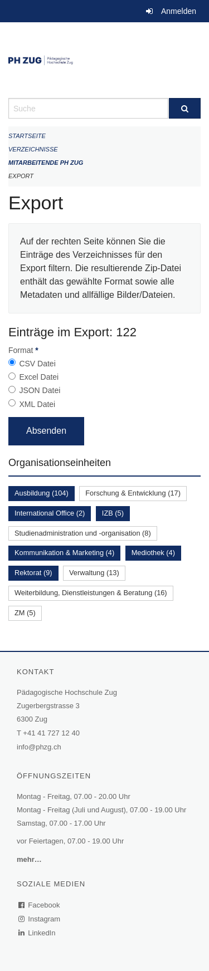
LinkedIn (37, 933)
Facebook (39, 905)
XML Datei (37, 404)
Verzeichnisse (33, 149)
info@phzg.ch (39, 747)
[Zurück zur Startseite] (104, 60)
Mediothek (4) (153, 552)
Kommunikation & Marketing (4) (64, 552)
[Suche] (185, 108)
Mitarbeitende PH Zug (45, 162)
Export (20, 176)
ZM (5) (25, 613)
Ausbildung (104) (41, 493)
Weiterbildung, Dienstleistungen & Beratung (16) (90, 593)
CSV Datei (37, 363)
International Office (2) (49, 513)
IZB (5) (113, 513)
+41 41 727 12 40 (51, 733)
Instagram (40, 919)
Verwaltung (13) (94, 572)
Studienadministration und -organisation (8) (82, 533)
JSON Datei (39, 390)
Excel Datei (39, 376)
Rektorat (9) (33, 572)
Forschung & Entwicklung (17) (133, 493)
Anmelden (178, 11)
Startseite (27, 136)
